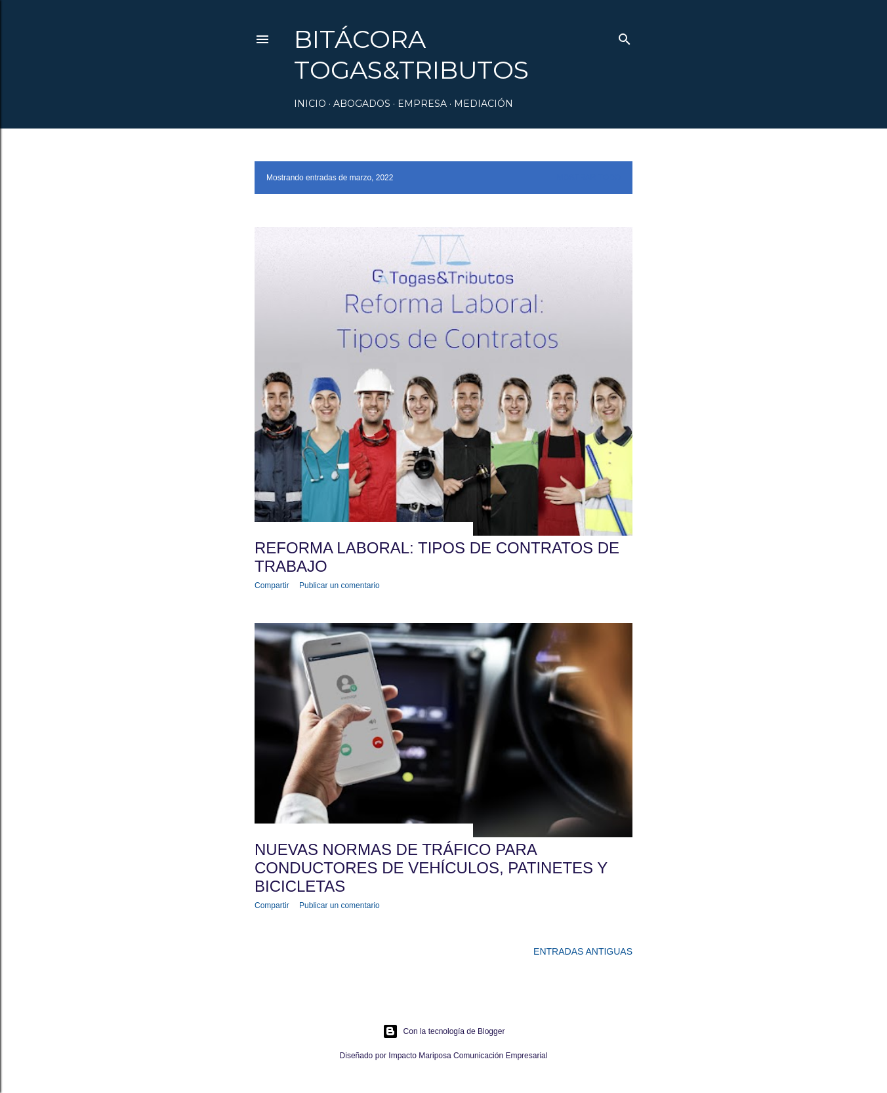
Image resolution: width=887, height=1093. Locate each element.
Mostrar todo (588, 177)
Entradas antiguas (582, 951)
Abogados (361, 103)
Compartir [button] (272, 585)
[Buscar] (624, 36)
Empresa (422, 103)
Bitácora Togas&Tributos (411, 54)
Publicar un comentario (339, 585)
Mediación (483, 103)
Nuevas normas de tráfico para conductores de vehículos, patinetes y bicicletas (431, 868)
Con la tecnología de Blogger (443, 1031)
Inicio (310, 103)
